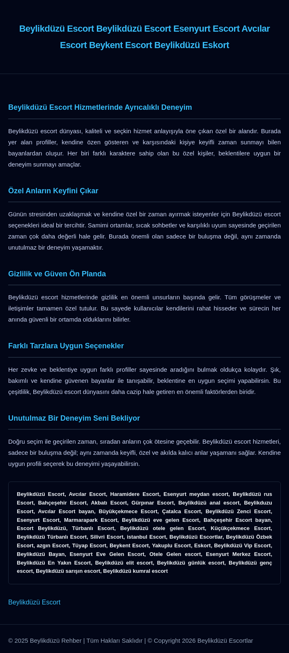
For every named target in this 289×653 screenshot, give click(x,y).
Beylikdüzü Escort (34, 602)
